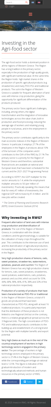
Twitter (28, 381)
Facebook (10, 381)
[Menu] (30, 14)
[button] (9, 6)
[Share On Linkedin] (40, 381)
